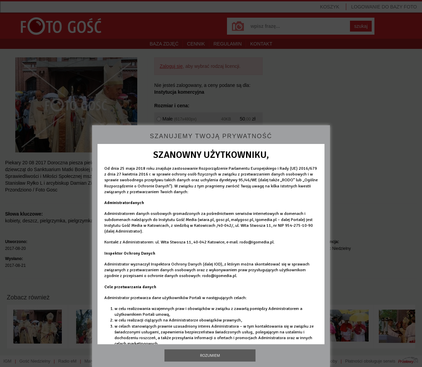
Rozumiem (210, 355)
